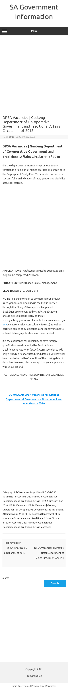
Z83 (5, 324)
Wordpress (50, 686)
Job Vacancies (21, 492)
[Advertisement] (34, 75)
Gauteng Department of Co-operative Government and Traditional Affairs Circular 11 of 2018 (33, 518)
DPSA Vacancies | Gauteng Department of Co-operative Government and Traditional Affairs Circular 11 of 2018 (33, 509)
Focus (10, 136)
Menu (34, 31)
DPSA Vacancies (18, 505)
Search (5, 578)
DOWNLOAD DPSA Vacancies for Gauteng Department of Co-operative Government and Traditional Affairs (30, 496)
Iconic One (16, 686)
